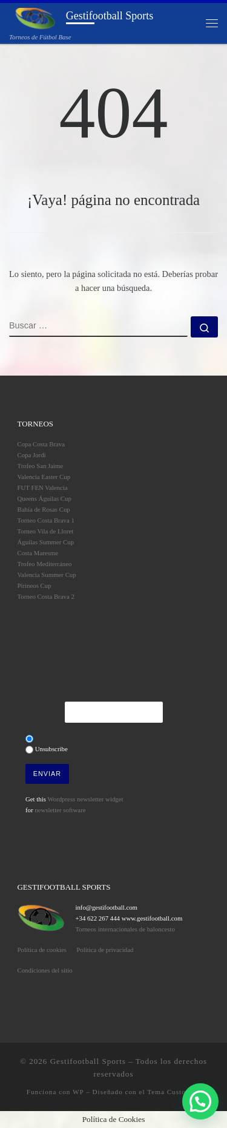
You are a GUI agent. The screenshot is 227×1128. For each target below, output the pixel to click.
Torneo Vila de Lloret (46, 531)
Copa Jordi (32, 454)
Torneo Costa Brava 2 (46, 596)
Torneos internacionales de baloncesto (124, 929)
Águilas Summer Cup (46, 542)
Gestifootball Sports (88, 1061)
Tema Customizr (173, 1091)
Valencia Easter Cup (44, 476)
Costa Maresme (38, 552)
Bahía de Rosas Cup (44, 509)
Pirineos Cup (34, 585)
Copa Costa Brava (41, 444)
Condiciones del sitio (45, 970)
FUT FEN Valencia (43, 487)
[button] (200, 1101)
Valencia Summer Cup (47, 574)
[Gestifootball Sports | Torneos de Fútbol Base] (35, 17)
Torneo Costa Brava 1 (46, 520)
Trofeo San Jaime (41, 465)
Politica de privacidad (104, 949)
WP (78, 1091)
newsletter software (60, 809)
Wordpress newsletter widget (85, 799)
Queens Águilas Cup (44, 498)
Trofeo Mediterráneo (45, 563)
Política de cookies (42, 949)
